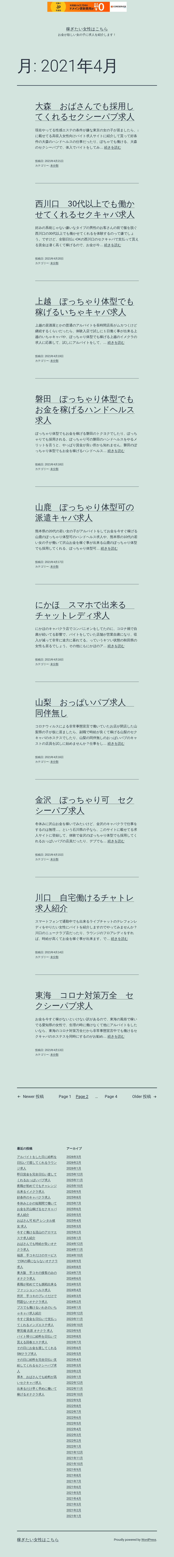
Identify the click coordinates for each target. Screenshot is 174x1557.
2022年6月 (73, 1417)
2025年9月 (73, 1191)
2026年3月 (73, 1157)
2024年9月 (73, 1261)
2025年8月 (73, 1197)
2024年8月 (73, 1267)
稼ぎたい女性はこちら (87, 29)
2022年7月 (73, 1411)
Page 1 (65, 1096)
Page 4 (111, 1096)
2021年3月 (73, 1504)
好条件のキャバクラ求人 (34, 1197)
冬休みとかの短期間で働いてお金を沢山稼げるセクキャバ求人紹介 (37, 1208)
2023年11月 (74, 1319)
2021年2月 (73, 1510)
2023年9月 (73, 1330)
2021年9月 (73, 1469)
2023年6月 (73, 1348)
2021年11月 (74, 1458)
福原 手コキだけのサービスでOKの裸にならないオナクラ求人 (37, 1261)
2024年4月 (73, 1290)
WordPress (148, 1539)
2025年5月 (73, 1214)
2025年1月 (73, 1238)
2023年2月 (73, 1371)
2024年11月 (74, 1249)
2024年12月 (74, 1243)
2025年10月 (74, 1186)
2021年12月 (74, 1452)
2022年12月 (74, 1382)
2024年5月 (73, 1284)
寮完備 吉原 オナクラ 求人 (35, 1330)
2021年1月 (73, 1516)
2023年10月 (74, 1325)
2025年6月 (73, 1209)
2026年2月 (73, 1162)
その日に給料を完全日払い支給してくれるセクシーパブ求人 (37, 1365)
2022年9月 (73, 1400)
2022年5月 (73, 1423)
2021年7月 (73, 1481)
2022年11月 (74, 1388)
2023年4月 (73, 1359)
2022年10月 (74, 1394)
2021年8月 (73, 1475)
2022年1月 (73, 1446)
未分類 (54, 165)
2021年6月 (73, 1487)
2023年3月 (73, 1365)
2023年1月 (73, 1377)
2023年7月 (73, 1342)
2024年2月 (73, 1301)
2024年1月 (73, 1307)
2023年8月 (73, 1336)
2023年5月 (73, 1353)
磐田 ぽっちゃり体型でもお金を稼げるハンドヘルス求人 (85, 409)
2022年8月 (73, 1406)
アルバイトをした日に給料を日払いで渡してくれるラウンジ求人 (37, 1162)
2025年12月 (74, 1174)
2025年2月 (73, 1232)
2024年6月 (73, 1278)
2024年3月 (73, 1296)
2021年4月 (73, 1498)
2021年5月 (73, 1492)
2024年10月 (74, 1255)
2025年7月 (73, 1203)
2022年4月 (73, 1429)
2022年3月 (73, 1435)
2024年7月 (73, 1272)
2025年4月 (73, 1220)
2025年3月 (73, 1226)
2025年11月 (74, 1180)
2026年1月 (73, 1168)
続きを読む (112, 147)
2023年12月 (74, 1313)
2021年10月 (74, 1464)
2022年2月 (73, 1440)
